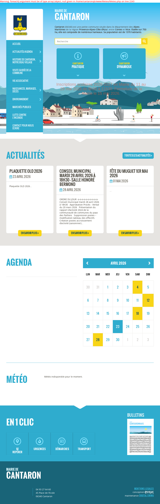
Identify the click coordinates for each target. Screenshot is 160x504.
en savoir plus (30, 233)
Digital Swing (146, 495)
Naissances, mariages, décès (26, 90)
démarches (62, 444)
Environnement (26, 99)
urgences (40, 444)
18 (137, 313)
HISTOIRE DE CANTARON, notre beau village (26, 61)
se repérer (17, 446)
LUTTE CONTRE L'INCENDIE (19, 116)
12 (148, 300)
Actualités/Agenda (26, 52)
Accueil (16, 44)
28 (98, 339)
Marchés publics (21, 107)
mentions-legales (144, 488)
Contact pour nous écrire (23, 127)
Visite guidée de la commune (21, 71)
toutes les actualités (138, 155)
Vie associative (20, 81)
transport (84, 444)
